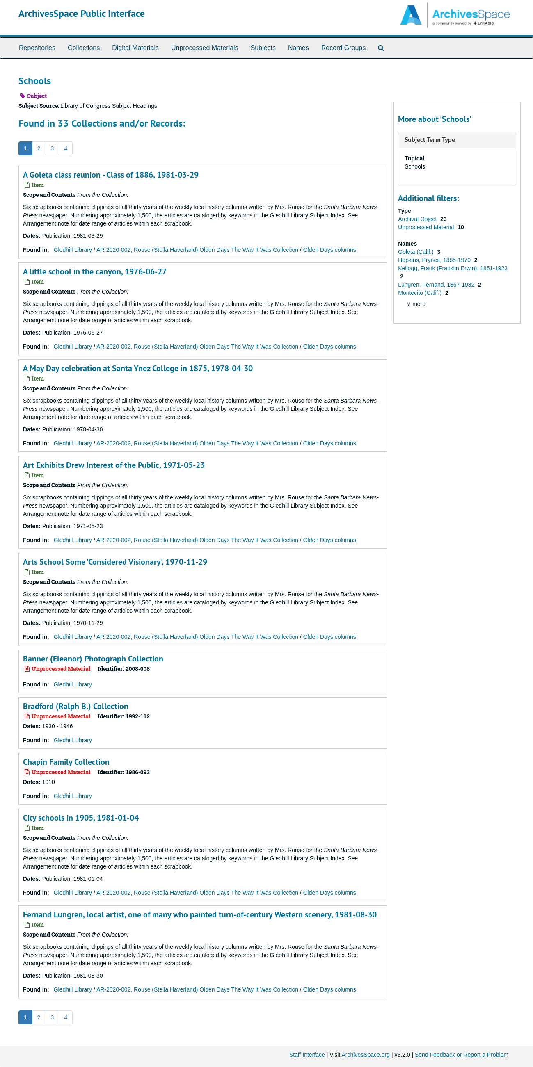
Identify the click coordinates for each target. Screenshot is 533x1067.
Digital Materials (135, 47)
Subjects (263, 47)
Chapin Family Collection (66, 762)
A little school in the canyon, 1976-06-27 (95, 271)
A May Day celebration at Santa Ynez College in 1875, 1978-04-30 (138, 368)
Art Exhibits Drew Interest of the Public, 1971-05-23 (114, 465)
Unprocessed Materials (204, 47)
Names (298, 47)
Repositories (37, 47)
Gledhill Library (73, 249)
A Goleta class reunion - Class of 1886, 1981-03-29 (111, 174)
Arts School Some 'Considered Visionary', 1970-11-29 (115, 561)
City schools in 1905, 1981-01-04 (81, 817)
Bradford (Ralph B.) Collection (75, 706)
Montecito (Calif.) (420, 293)
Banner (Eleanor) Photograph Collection (93, 658)
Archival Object (418, 219)
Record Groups (343, 47)
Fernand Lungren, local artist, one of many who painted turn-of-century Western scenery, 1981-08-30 (200, 914)
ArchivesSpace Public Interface (81, 13)
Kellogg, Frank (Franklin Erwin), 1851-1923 (453, 268)
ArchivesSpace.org (365, 1054)
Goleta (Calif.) (416, 252)
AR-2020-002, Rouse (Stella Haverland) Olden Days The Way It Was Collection (197, 249)
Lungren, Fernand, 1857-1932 (437, 284)
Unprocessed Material (426, 227)
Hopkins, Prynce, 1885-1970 (435, 260)
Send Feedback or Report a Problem (461, 1054)
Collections (84, 47)
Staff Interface (307, 1054)
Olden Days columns (329, 249)
